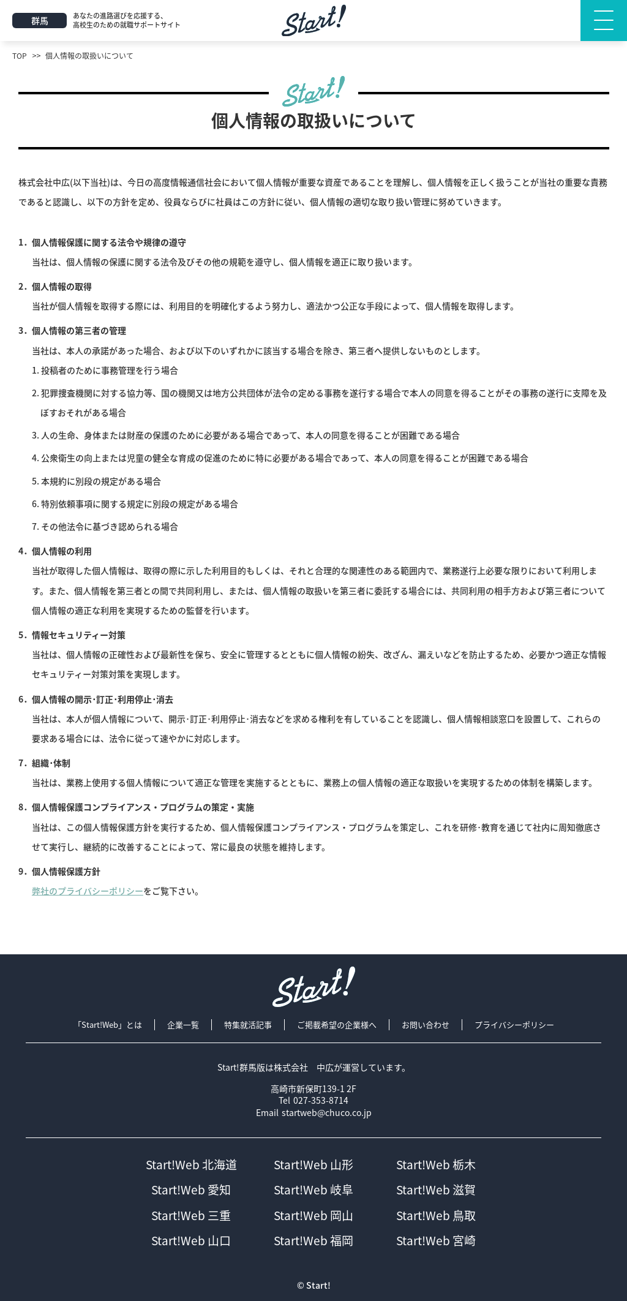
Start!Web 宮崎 (436, 1240)
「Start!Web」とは (107, 1024)
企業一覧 (183, 1024)
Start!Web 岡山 (313, 1215)
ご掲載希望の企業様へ (337, 1024)
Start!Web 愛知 (191, 1190)
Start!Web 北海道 (191, 1164)
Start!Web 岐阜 (313, 1190)
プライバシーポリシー (514, 1024)
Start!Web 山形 (313, 1164)
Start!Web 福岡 (313, 1240)
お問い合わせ (425, 1024)
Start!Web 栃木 (436, 1164)
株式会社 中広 (304, 1067)
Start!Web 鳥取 (436, 1215)
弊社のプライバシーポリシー (87, 890)
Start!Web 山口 (191, 1240)
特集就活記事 (248, 1024)
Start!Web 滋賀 (436, 1190)
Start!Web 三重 (191, 1215)
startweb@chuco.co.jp (327, 1112)
